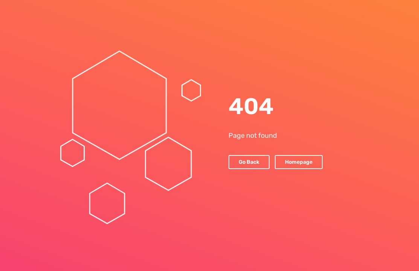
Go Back (249, 162)
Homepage (298, 162)
